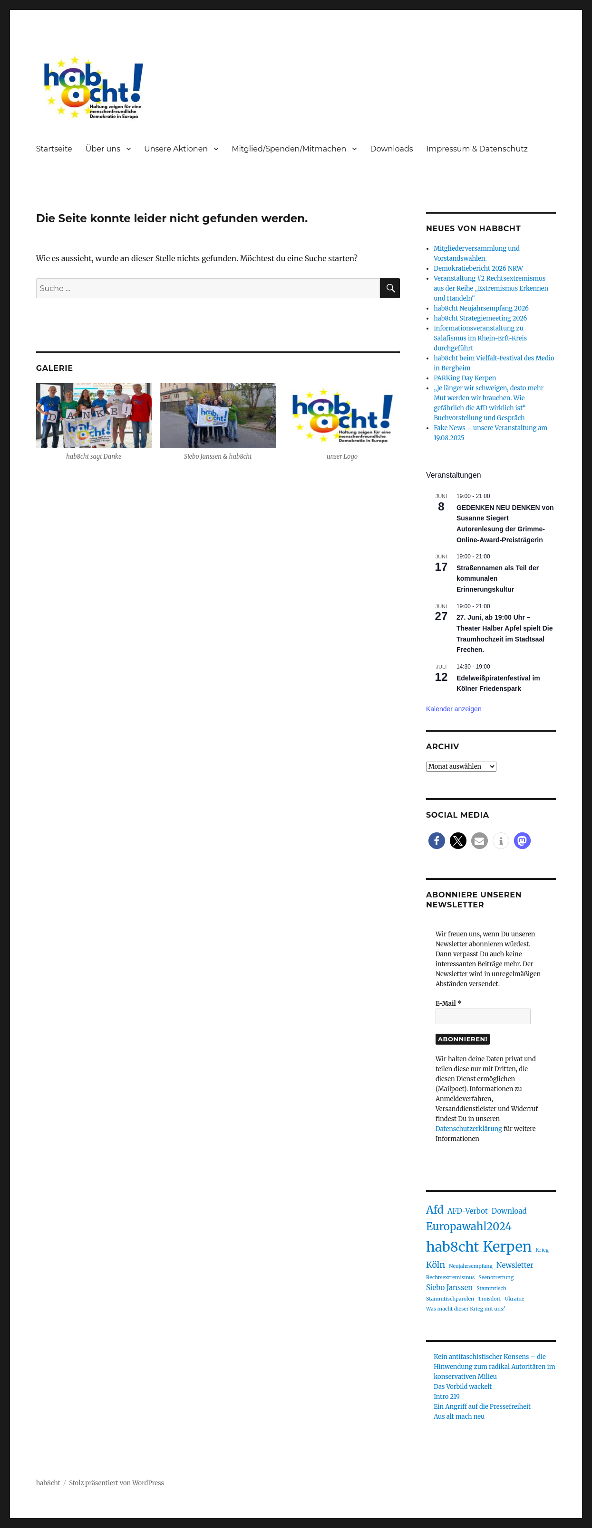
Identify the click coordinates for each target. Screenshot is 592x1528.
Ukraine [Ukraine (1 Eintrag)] (514, 1299)
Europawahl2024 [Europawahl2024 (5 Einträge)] (469, 1226)
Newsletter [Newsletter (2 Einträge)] (515, 1265)
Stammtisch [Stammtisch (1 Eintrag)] (491, 1288)
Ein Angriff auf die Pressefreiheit (482, 1407)
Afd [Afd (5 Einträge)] (435, 1210)
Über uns (103, 148)
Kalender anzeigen (454, 709)
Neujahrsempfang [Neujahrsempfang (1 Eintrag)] (471, 1266)
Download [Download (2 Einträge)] (509, 1211)
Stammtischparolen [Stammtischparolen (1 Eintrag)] (450, 1299)
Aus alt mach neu (459, 1417)
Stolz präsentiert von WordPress (116, 1483)
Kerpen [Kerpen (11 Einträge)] (507, 1246)
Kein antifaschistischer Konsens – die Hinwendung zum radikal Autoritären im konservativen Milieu (494, 1367)
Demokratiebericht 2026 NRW (478, 268)
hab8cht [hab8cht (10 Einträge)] (452, 1246)
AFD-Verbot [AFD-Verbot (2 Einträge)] (467, 1211)
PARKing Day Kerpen (465, 378)
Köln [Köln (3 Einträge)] (435, 1264)
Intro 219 (447, 1397)
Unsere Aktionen (176, 148)
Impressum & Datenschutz (477, 148)
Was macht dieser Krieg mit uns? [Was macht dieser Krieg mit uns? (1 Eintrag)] (465, 1309)
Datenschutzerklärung (469, 1129)
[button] (436, 840)
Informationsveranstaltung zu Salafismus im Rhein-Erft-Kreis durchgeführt (480, 338)
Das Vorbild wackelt (463, 1387)
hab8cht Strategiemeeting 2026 (480, 318)
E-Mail (448, 1004)
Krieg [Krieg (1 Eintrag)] (542, 1250)
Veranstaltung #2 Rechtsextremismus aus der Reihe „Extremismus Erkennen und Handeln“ (491, 288)
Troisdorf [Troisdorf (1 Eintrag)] (489, 1299)
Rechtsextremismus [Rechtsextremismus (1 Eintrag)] (450, 1277)
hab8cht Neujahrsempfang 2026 (481, 308)
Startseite (54, 148)
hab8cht (48, 1483)
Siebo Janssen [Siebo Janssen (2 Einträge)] (449, 1287)
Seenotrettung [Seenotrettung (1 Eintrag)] (496, 1277)
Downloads (391, 148)
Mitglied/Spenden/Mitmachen (289, 148)
